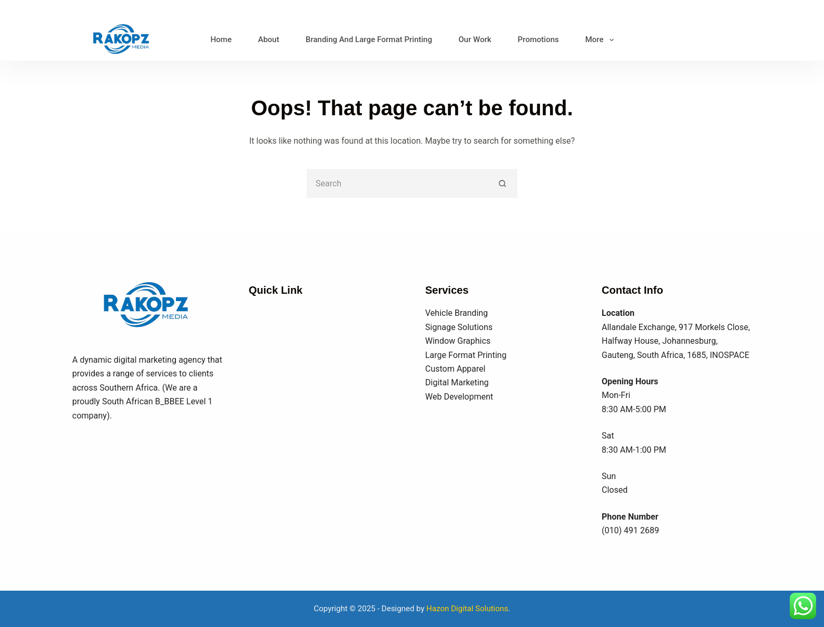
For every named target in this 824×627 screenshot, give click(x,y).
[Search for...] (397, 183)
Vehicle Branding (456, 313)
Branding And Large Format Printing (369, 39)
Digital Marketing (457, 382)
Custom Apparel (455, 369)
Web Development (459, 397)
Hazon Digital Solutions (467, 608)
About (268, 39)
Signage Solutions (459, 327)
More (601, 40)
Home (220, 39)
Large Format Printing (465, 355)
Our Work (474, 39)
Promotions (538, 39)
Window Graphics (458, 341)
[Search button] (502, 183)
